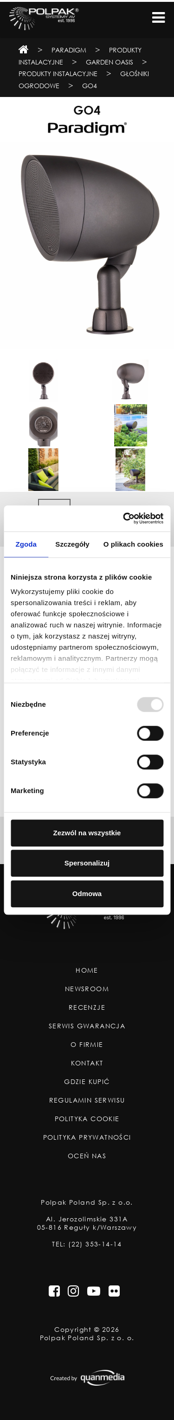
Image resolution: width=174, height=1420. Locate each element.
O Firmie (87, 1044)
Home (87, 970)
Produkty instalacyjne (58, 73)
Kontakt (87, 1063)
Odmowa (87, 893)
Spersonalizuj (87, 863)
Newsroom (87, 989)
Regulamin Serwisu (87, 1100)
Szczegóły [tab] (72, 544)
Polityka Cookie (87, 1119)
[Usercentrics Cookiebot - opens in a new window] (123, 518)
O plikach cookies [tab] (133, 544)
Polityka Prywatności (87, 1137)
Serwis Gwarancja (87, 1026)
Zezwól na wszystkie (87, 833)
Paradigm (69, 49)
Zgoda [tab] (26, 544)
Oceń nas (87, 1156)
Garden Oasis (109, 62)
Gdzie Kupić (87, 1082)
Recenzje (87, 1007)
